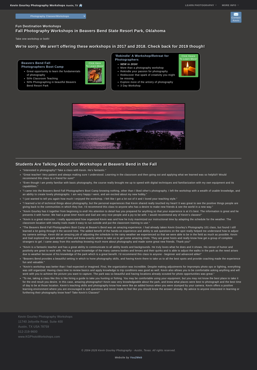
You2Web (136, 357)
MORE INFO (230, 5)
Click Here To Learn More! (95, 72)
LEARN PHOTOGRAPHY (201, 5)
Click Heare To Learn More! (188, 65)
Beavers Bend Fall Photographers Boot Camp (42, 64)
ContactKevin (236, 17)
